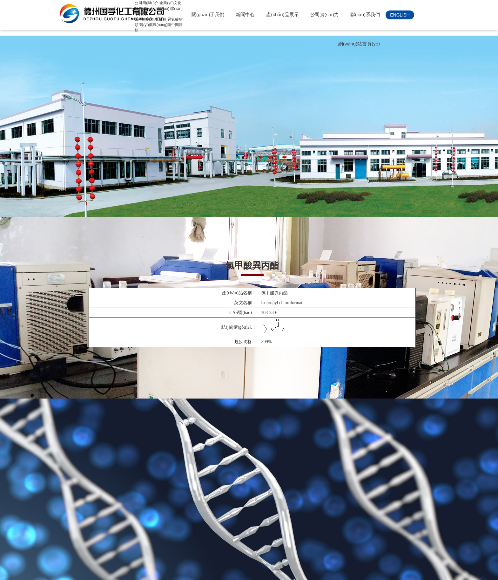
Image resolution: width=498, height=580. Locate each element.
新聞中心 (245, 14)
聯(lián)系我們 (365, 14)
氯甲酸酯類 (144, 19)
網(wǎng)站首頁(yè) (359, 43)
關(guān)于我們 (208, 14)
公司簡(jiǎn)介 (146, 3)
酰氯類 (160, 19)
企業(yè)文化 (170, 3)
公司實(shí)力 (324, 14)
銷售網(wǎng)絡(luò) (152, 8)
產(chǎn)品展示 (282, 14)
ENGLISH (399, 14)
